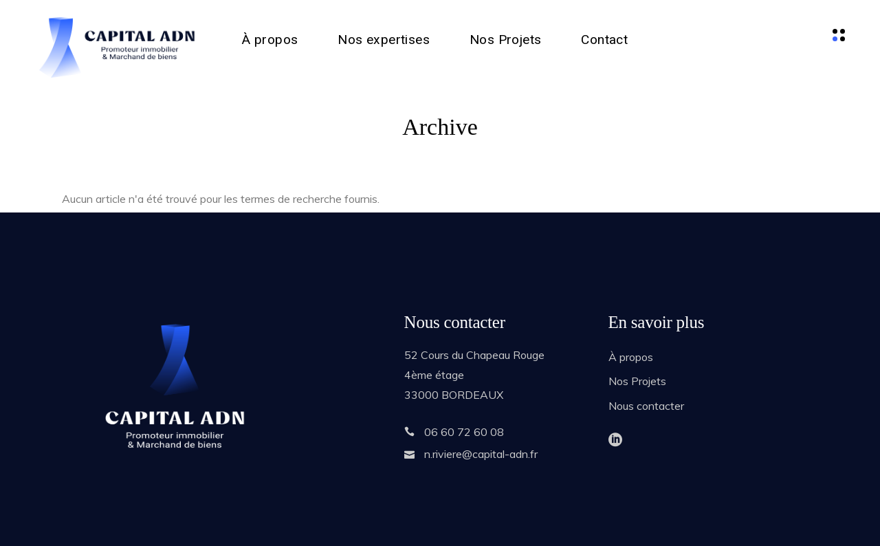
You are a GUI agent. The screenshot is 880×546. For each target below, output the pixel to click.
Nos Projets (637, 381)
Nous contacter (646, 406)
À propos (630, 357)
